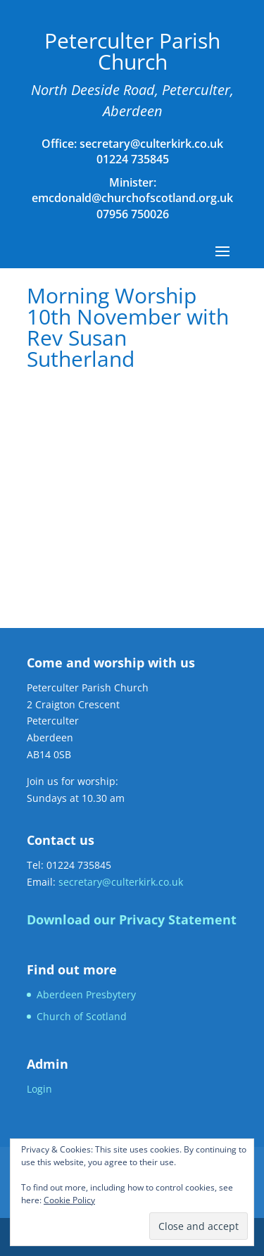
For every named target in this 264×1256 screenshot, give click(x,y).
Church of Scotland (82, 1016)
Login (39, 1088)
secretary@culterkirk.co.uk (150, 143)
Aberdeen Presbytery (86, 994)
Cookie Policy (69, 1200)
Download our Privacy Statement (132, 919)
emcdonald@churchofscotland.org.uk (132, 198)
